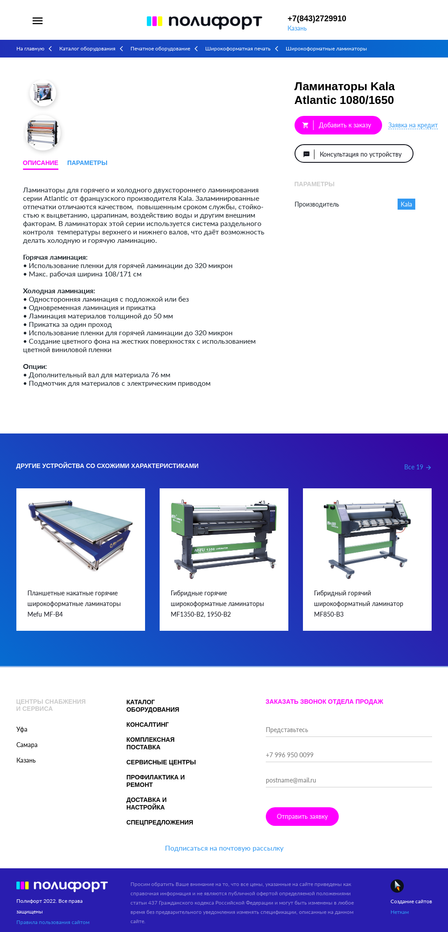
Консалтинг (147, 724)
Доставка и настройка (146, 803)
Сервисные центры (161, 762)
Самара (27, 744)
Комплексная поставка (150, 743)
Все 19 (418, 467)
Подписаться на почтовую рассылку (224, 848)
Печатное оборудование (160, 48)
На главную (30, 48)
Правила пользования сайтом (52, 922)
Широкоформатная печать (238, 48)
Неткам (400, 912)
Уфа (21, 729)
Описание (40, 162)
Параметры (87, 162)
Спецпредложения (159, 822)
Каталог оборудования (87, 48)
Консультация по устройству (352, 154)
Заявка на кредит (413, 125)
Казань (297, 28)
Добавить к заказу (336, 125)
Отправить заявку (302, 816)
